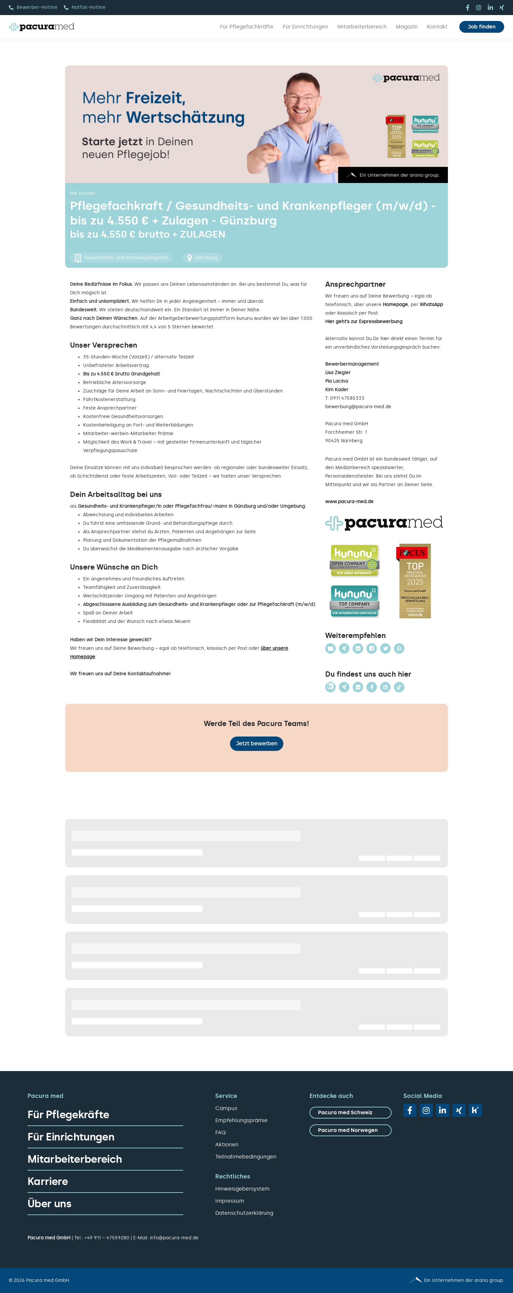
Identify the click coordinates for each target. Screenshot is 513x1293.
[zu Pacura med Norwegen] (351, 1130)
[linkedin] (490, 7)
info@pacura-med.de (174, 1238)
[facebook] (467, 7)
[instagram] (478, 7)
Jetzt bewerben (256, 743)
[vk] (475, 1110)
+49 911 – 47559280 (107, 1238)
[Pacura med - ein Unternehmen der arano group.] (383, 1280)
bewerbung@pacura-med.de (358, 407)
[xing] (502, 7)
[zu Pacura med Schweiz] (351, 1113)
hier (384, 338)
